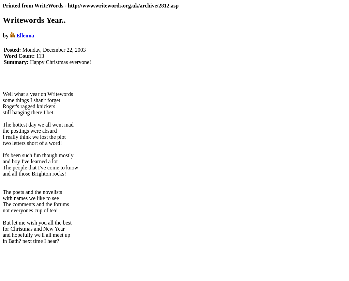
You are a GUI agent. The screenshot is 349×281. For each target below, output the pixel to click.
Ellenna (22, 35)
